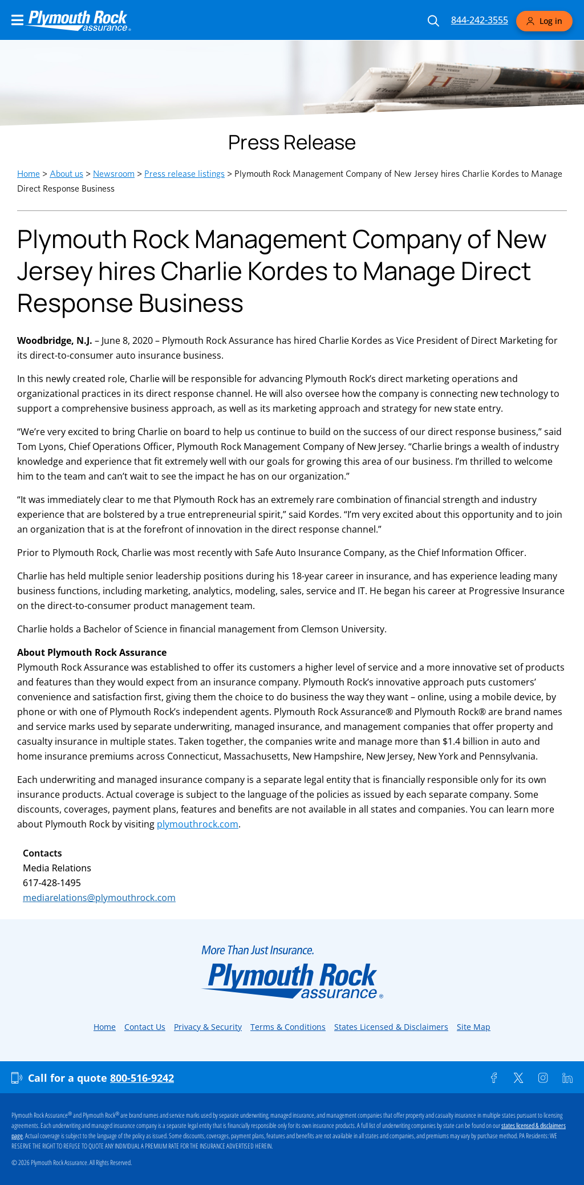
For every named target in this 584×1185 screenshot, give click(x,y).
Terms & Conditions (288, 1026)
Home (28, 173)
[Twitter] (518, 1078)
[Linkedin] (567, 1078)
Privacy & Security (208, 1026)
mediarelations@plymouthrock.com (99, 897)
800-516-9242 (142, 1078)
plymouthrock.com (197, 824)
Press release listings (184, 173)
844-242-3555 (479, 20)
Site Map (473, 1026)
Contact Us (144, 1026)
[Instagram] (543, 1078)
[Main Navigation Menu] (17, 20)
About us (66, 173)
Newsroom (114, 173)
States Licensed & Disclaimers (391, 1026)
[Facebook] (494, 1078)
